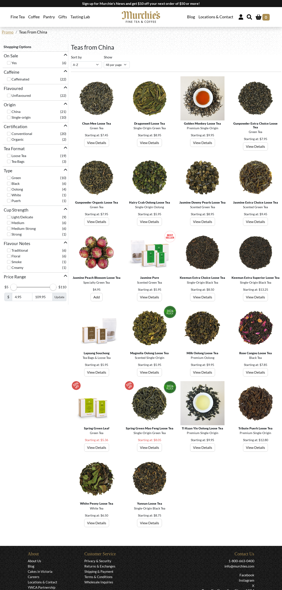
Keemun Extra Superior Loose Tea (256, 277)
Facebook (246, 575)
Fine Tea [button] (18, 17)
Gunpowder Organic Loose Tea (96, 202)
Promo (7, 32)
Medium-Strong (23, 228)
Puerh (16, 201)
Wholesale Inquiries (98, 582)
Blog (191, 17)
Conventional (21, 133)
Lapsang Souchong (96, 353)
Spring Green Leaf (96, 428)
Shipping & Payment (98, 571)
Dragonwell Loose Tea (149, 123)
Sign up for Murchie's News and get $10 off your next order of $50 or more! (141, 3)
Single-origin (21, 117)
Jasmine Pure (149, 277)
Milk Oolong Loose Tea (202, 353)
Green (16, 178)
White (16, 195)
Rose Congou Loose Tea (255, 353)
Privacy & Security (97, 561)
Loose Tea (18, 156)
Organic (17, 139)
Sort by (76, 57)
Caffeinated (20, 79)
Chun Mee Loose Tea (96, 123)
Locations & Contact (216, 17)
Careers (33, 577)
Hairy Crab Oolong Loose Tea (149, 202)
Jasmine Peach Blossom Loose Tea (97, 277)
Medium (17, 223)
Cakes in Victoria (40, 571)
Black (15, 183)
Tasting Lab (80, 17)
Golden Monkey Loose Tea (202, 123)
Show (108, 57)
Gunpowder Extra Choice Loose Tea (255, 125)
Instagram (246, 580)
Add (96, 297)
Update (59, 297)
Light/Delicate (22, 217)
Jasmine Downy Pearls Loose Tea (202, 202)
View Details (96, 142)
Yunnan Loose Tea (149, 503)
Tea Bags (17, 161)
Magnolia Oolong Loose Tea (149, 353)
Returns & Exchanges (99, 566)
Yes (14, 63)
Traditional (19, 250)
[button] (35, 56)
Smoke (16, 262)
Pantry (49, 17)
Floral (15, 256)
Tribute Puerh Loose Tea (255, 428)
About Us (34, 561)
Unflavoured (21, 95)
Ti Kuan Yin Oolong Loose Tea (202, 428)
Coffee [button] (34, 17)
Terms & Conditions (98, 577)
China (15, 111)
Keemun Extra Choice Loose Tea (202, 277)
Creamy (17, 267)
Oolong (17, 189)
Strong (16, 234)
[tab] (35, 56)
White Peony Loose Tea (96, 503)
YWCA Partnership (41, 587)
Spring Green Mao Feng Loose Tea (149, 428)
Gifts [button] (62, 17)
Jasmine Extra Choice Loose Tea (255, 202)
